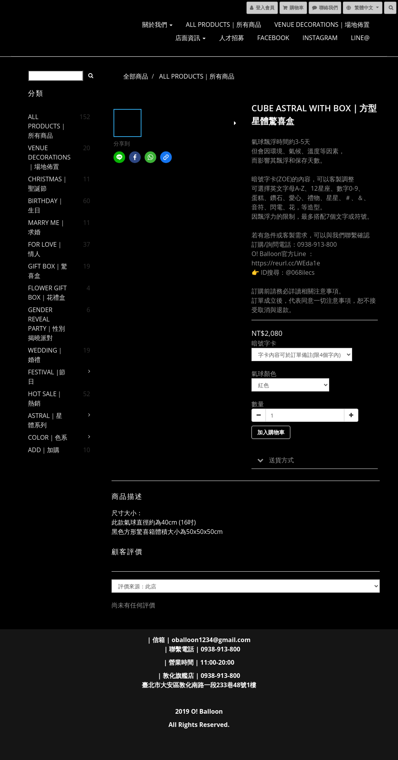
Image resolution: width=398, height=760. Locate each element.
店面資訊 (190, 37)
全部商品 (135, 76)
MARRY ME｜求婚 (47, 227)
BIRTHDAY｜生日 (46, 205)
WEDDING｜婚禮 (45, 355)
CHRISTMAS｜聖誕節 (48, 184)
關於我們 (157, 24)
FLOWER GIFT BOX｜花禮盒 (47, 293)
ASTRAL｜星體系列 (45, 420)
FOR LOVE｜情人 (45, 249)
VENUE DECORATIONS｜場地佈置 (322, 24)
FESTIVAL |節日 (46, 377)
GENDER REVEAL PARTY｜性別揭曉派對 (46, 323)
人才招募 (231, 37)
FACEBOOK (273, 37)
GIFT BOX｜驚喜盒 (47, 271)
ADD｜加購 (43, 450)
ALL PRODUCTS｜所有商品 (223, 24)
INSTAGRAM (319, 37)
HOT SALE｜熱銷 (45, 398)
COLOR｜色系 (47, 437)
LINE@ (360, 37)
